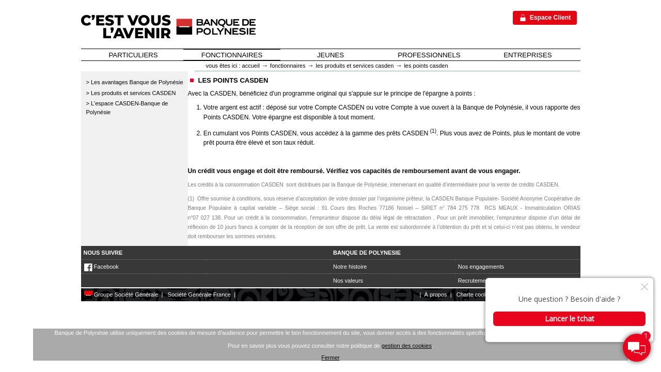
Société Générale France (199, 294)
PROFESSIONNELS (429, 55)
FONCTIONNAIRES (231, 55)
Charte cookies (475, 294)
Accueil (251, 66)
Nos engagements (481, 267)
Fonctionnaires (288, 66)
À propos (435, 294)
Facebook (101, 267)
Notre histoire (350, 267)
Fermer (330, 357)
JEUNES (330, 55)
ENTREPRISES (527, 55)
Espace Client (550, 17)
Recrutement (474, 280)
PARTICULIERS (133, 55)
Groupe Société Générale (121, 294)
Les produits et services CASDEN (355, 66)
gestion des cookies (407, 346)
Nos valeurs (348, 280)
